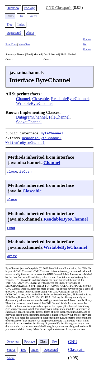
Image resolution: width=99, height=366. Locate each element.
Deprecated (14, 33)
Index (21, 24)
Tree (9, 24)
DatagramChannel (31, 117)
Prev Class (11, 44)
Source (33, 16)
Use (20, 16)
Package (29, 8)
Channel (23, 98)
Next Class (24, 44)
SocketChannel (29, 122)
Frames (87, 39)
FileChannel (59, 117)
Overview (13, 8)
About (30, 33)
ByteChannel (51, 133)
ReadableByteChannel (70, 98)
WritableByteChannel (34, 103)
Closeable (40, 98)
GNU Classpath (59, 8)
